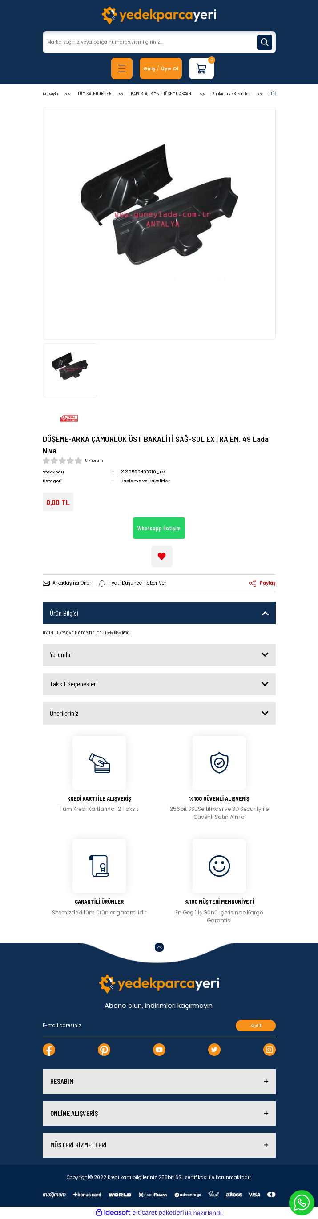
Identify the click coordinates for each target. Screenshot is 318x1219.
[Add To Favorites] (162, 556)
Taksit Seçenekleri (73, 684)
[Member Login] (149, 68)
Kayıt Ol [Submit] (255, 1025)
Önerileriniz (64, 713)
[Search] (159, 42)
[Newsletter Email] (159, 1025)
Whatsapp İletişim (159, 528)
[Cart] (201, 68)
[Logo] (159, 15)
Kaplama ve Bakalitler (145, 481)
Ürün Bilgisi (64, 613)
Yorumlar (61, 654)
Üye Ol (169, 68)
